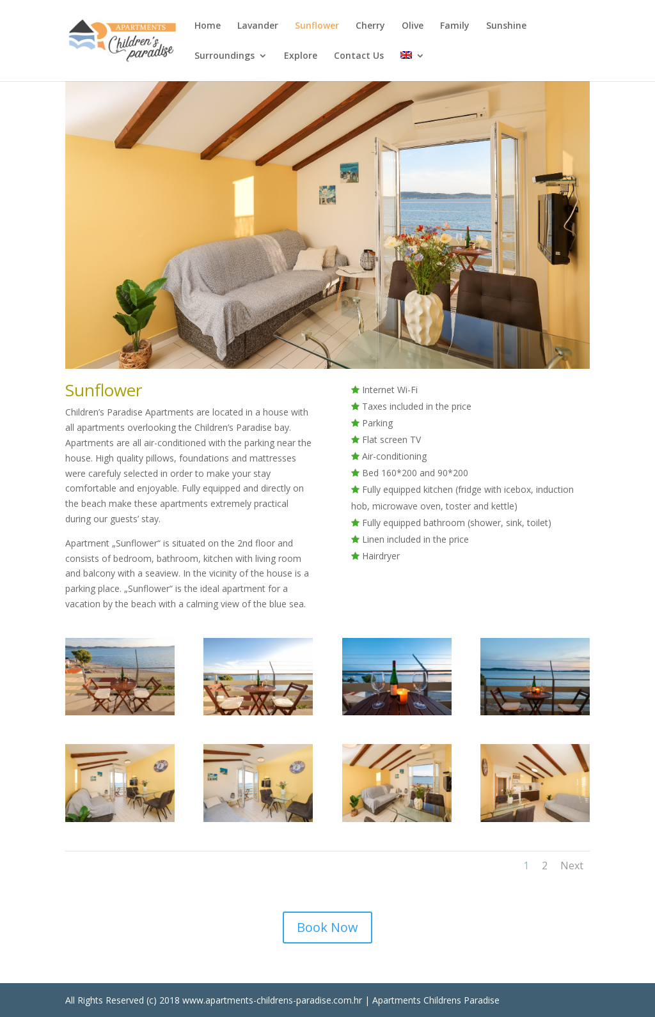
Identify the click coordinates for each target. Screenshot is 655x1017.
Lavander (257, 26)
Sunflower (317, 26)
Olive (412, 26)
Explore (300, 56)
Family (455, 26)
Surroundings (224, 56)
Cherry (370, 26)
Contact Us (359, 56)
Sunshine (506, 26)
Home (207, 26)
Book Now (327, 927)
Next (571, 865)
